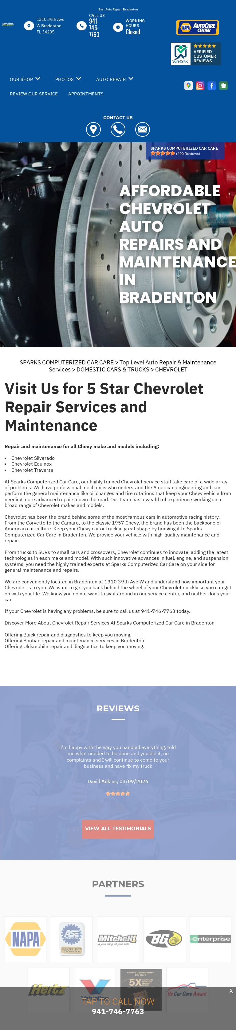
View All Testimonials (118, 841)
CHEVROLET (171, 369)
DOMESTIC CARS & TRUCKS (113, 369)
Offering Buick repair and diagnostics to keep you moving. (68, 635)
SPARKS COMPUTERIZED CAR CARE (67, 362)
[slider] (163, 153)
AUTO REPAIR (111, 79)
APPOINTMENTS (86, 94)
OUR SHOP (21, 79)
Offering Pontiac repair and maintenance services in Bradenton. (75, 640)
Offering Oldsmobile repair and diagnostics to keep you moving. (74, 646)
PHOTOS (64, 79)
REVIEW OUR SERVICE (34, 94)
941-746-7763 (94, 28)
